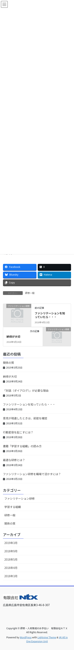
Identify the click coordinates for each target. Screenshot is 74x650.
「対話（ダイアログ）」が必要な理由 (26, 390)
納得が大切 (13, 336)
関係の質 (8, 363)
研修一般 (30, 293)
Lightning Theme (46, 637)
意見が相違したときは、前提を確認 (25, 418)
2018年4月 (11, 568)
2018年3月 (11, 576)
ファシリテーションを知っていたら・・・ (50, 315)
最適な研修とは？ (14, 460)
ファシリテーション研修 (19, 498)
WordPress (26, 637)
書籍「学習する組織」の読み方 (22, 446)
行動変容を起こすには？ (18, 432)
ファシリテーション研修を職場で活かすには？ (32, 474)
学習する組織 (12, 507)
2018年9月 (11, 551)
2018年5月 (11, 559)
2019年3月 (11, 543)
